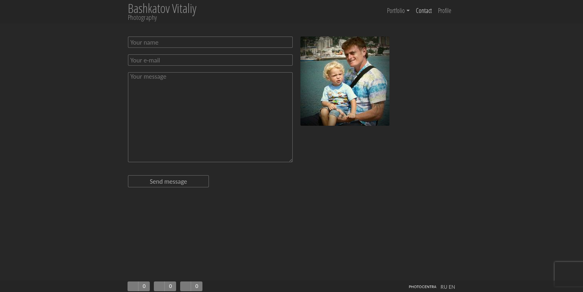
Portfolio (398, 10)
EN (452, 286)
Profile (444, 10)
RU (443, 286)
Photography (142, 17)
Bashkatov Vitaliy (162, 8)
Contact (424, 10)
